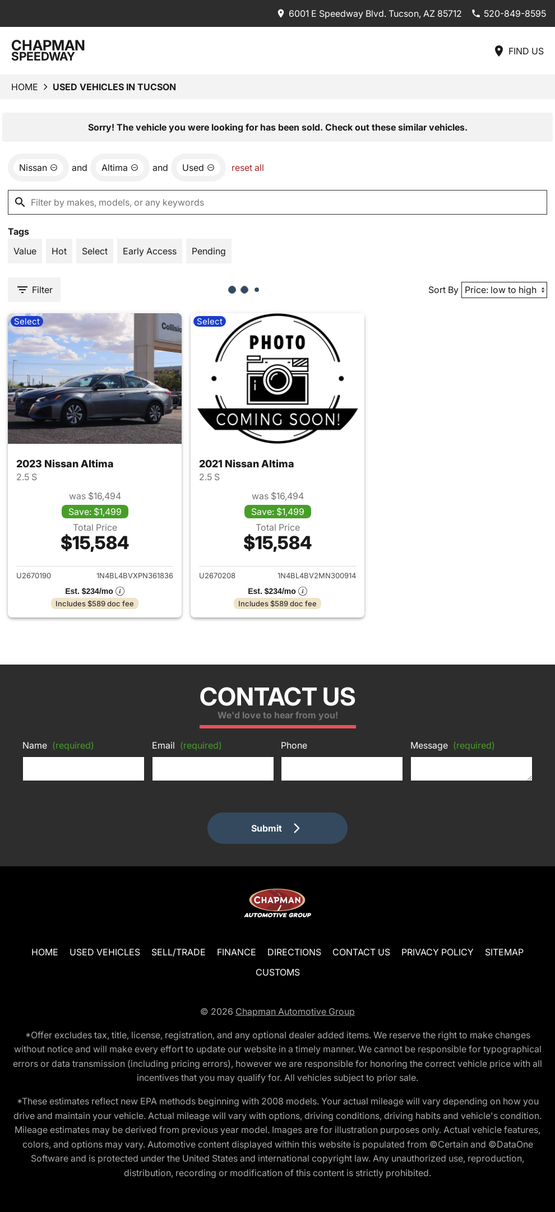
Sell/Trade (178, 952)
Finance (236, 952)
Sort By (443, 289)
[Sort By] (504, 290)
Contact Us (361, 952)
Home (24, 86)
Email (187, 745)
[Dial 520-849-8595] (508, 13)
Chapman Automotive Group (295, 1011)
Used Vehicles (105, 952)
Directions (294, 952)
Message (452, 745)
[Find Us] (518, 51)
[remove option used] (198, 167)
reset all (248, 167)
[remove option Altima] (120, 167)
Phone (294, 745)
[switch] (25, 251)
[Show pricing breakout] (94, 591)
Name (58, 745)
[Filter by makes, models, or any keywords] (277, 202)
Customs (278, 972)
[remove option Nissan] (38, 167)
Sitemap (504, 952)
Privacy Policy (437, 952)
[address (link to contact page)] (369, 13)
